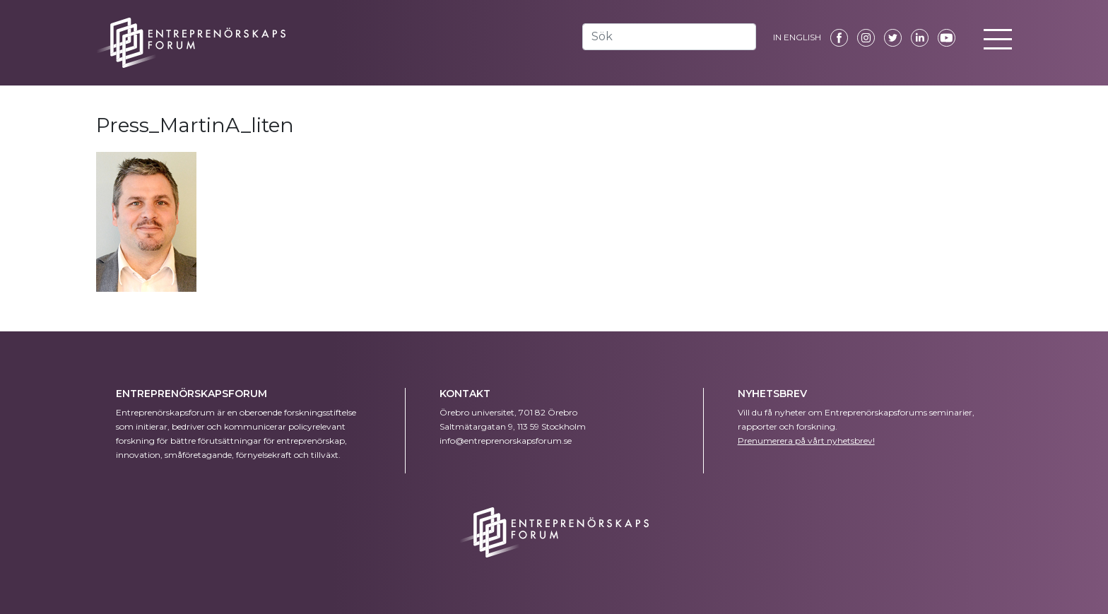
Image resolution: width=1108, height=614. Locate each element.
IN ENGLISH (797, 37)
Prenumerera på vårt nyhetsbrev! (806, 440)
